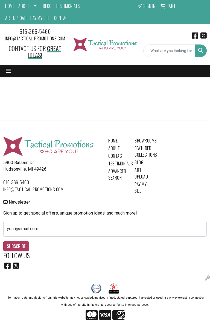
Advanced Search (117, 174)
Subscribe (16, 246)
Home (9, 6)
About (24, 6)
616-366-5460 (35, 31)
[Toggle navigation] (8, 71)
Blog (47, 6)
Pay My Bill (40, 18)
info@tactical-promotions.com (35, 38)
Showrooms (144, 140)
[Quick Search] (169, 50)
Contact (62, 18)
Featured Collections (144, 151)
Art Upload (16, 18)
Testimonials (68, 6)
